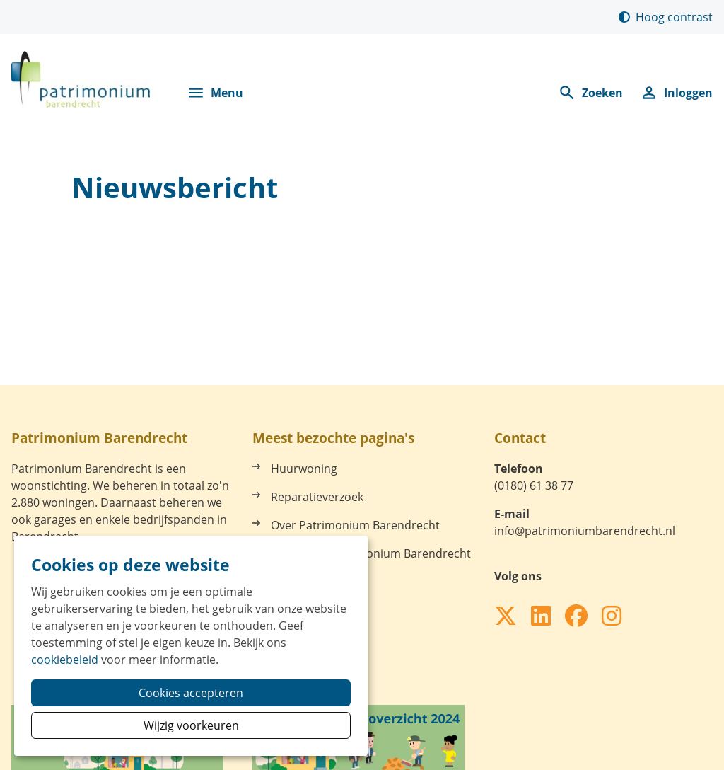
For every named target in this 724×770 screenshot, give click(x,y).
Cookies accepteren (191, 693)
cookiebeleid (64, 659)
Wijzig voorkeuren (191, 725)
